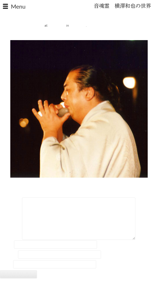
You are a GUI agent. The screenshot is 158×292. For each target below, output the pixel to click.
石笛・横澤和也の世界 (122, 5)
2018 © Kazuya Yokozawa (79, 286)
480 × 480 (56, 25)
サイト (6, 264)
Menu (18, 6)
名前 (6, 244)
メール (8, 254)
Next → (151, 35)
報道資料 (78, 25)
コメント (10, 202)
